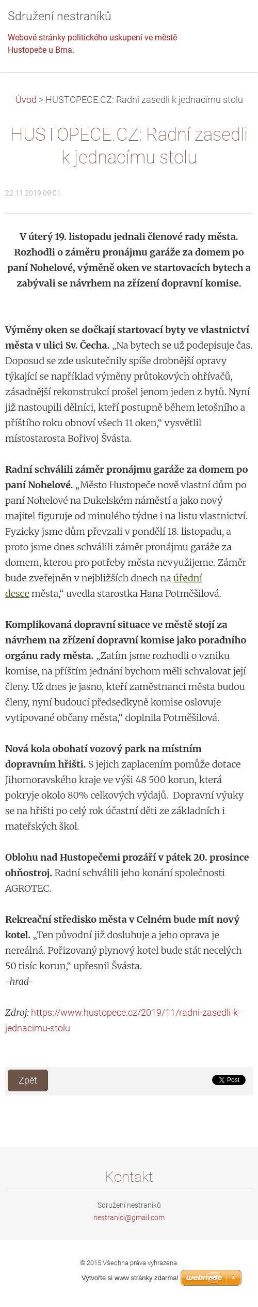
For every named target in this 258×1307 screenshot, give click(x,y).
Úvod (26, 100)
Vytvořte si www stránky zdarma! (130, 1278)
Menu (229, 23)
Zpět (28, 1080)
